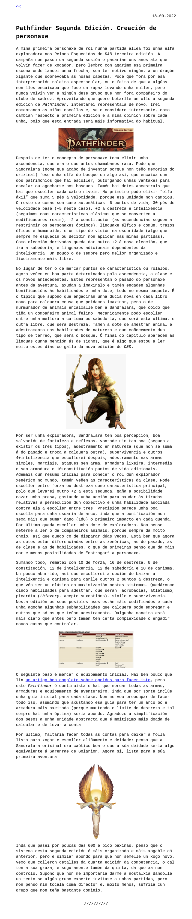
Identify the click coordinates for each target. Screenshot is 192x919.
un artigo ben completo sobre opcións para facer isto (88, 680)
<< (18, 7)
